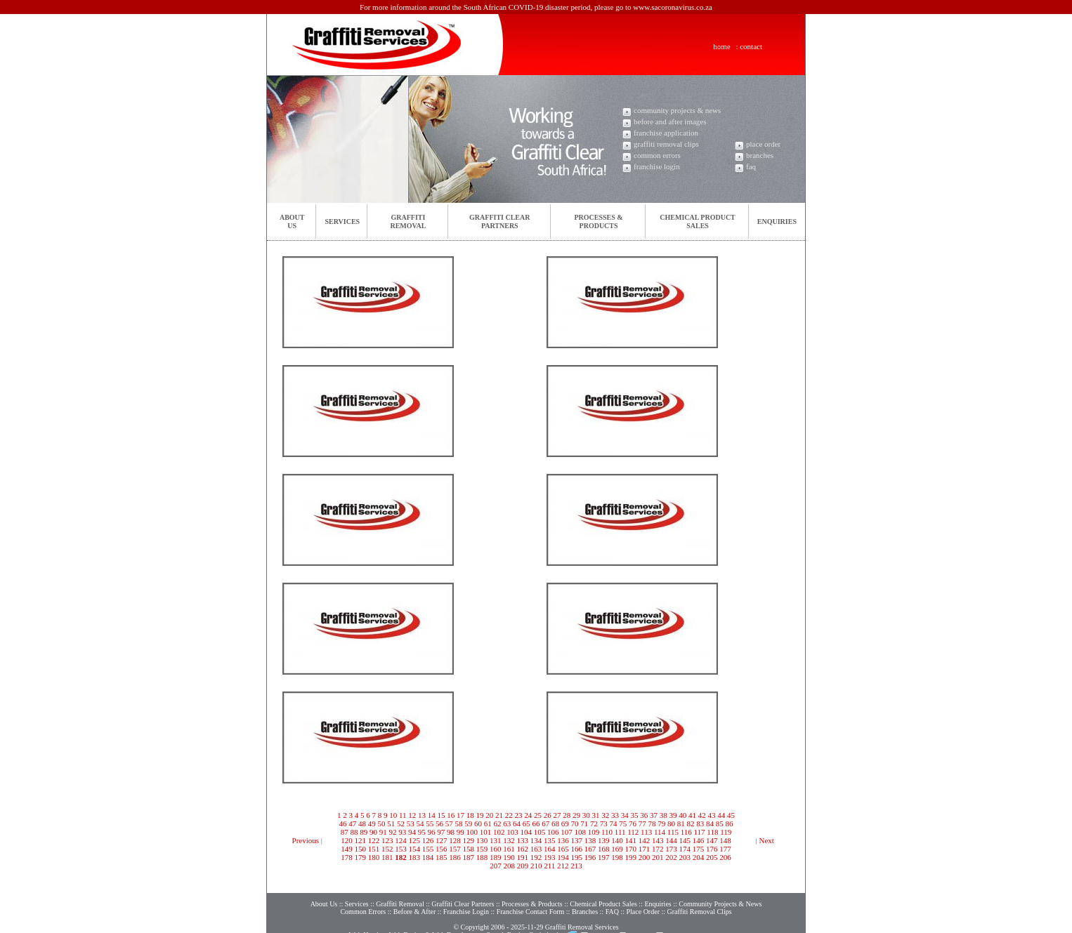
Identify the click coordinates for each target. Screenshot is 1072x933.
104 (526, 832)
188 (482, 857)
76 (632, 823)
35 (635, 815)
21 (499, 815)
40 (682, 815)
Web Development (458, 921)
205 (712, 857)
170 (631, 849)
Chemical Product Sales (604, 890)
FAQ (612, 897)
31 (596, 815)
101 (486, 832)
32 (605, 815)
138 (590, 840)
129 (469, 840)
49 (372, 823)
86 (729, 823)
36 (644, 815)
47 (352, 823)
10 (393, 815)
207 (496, 865)
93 (402, 832)
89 (363, 832)
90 (373, 832)
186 (455, 857)
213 (576, 865)
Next (766, 840)
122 (374, 840)
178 (347, 857)
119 (725, 832)
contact (751, 46)
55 (429, 823)
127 (441, 840)
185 (441, 857)
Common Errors (363, 897)
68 (555, 823)
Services (342, 221)
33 (615, 815)
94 (412, 832)
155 (428, 849)
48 (362, 823)
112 (633, 832)
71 (584, 823)
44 (721, 815)
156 (441, 849)
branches (759, 155)
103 (512, 832)
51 (391, 823)
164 (550, 849)
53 (410, 823)
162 (523, 849)
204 (699, 857)
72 (594, 823)
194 (563, 857)
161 (509, 849)
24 (528, 815)
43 (712, 815)
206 (725, 857)
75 (623, 823)
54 (420, 823)
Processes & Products (532, 890)
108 (580, 832)
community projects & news (677, 110)
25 (538, 815)
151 (374, 849)
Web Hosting (367, 921)
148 (725, 840)
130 (482, 840)
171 (645, 849)
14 (432, 815)
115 (673, 832)
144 (671, 840)
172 (658, 849)
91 (383, 832)
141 (631, 840)
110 (607, 832)
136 (563, 840)
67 (545, 823)
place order (763, 144)
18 (470, 815)
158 (469, 849)
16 (451, 815)
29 (576, 815)
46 (343, 823)
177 (725, 849)
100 (472, 832)
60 (478, 823)
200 (645, 857)
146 (699, 840)
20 (489, 815)
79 (661, 823)
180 (374, 857)
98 (451, 832)
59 (468, 823)
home (721, 46)
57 (449, 823)
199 (631, 857)
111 (620, 832)
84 (710, 823)
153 (401, 849)
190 (509, 857)
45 (731, 815)
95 (422, 832)
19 (480, 815)
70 (575, 823)
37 (654, 815)
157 (455, 849)
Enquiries (777, 221)
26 (547, 815)
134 (536, 840)
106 (553, 832)
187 (469, 857)
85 (720, 823)
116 (686, 832)
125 (415, 840)
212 (563, 865)
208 (509, 865)
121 (361, 840)
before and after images (670, 121)
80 (671, 823)
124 (401, 840)
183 (415, 857)
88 (354, 832)
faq (751, 166)
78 (652, 823)
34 (625, 815)
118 (712, 832)
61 (488, 823)
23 (519, 815)
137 (577, 840)
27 (557, 815)
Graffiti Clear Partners (462, 890)
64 (517, 823)
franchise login (657, 166)
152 (387, 849)
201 (658, 857)
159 (482, 849)
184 (428, 857)
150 (361, 849)
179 (361, 857)
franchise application (666, 132)
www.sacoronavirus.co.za (672, 7)
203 (685, 857)
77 (642, 823)
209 (523, 865)
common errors (657, 155)
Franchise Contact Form (531, 897)
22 (509, 815)
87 (344, 832)
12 (412, 815)
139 (604, 840)
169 (617, 849)
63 (507, 823)
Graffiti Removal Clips (699, 897)
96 (431, 832)
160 (496, 849)
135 (550, 840)
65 (526, 823)
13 (422, 815)
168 (604, 849)
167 (590, 849)
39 (673, 815)
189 (496, 857)
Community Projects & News (720, 890)
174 (685, 849)
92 (392, 832)
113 (646, 832)
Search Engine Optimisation (526, 921)
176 (712, 849)
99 (460, 832)
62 (498, 823)
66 (536, 823)
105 (540, 832)
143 (658, 840)
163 (536, 849)
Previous (306, 840)
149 (347, 849)
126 (428, 840)
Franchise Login (466, 897)
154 (415, 849)
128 (455, 840)
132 (509, 840)
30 (586, 815)
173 (671, 849)
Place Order (642, 897)
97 (441, 832)
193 (550, 857)
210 (536, 865)
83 (700, 823)
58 (459, 823)
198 (617, 857)
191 (523, 857)
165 (563, 849)
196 (590, 857)
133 (523, 840)
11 (403, 815)
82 (691, 823)
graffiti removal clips (666, 144)
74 (613, 823)
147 (712, 840)
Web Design (406, 921)
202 (671, 857)
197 (604, 857)
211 (549, 865)
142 (645, 840)
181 (387, 857)
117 (699, 832)
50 (382, 823)
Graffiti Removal (400, 890)
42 (702, 815)
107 (567, 832)
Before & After (414, 897)
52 (401, 823)
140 (617, 840)
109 (594, 832)
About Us (324, 890)
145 (685, 840)
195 (577, 857)
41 (692, 815)
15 (441, 815)
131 (496, 840)
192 (536, 857)
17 (460, 815)
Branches (585, 897)
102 (499, 832)
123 (387, 840)
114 (659, 832)
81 (681, 823)
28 (566, 815)
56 (439, 823)
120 (347, 840)
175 (699, 849)
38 (663, 815)
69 (565, 823)
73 (604, 823)
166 (577, 849)
